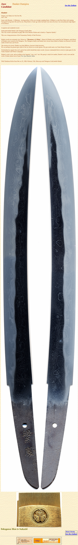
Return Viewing (70, 531)
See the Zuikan (70, 5)
